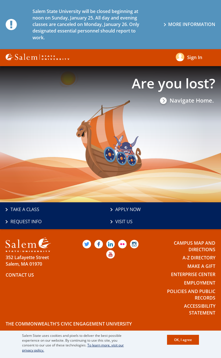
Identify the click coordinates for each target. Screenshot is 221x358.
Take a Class (24, 209)
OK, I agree (183, 339)
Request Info (26, 221)
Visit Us (124, 221)
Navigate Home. (192, 100)
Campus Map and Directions (194, 246)
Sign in (194, 57)
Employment (199, 283)
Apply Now (128, 209)
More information (191, 24)
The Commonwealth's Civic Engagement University (69, 324)
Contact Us (20, 275)
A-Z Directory (199, 258)
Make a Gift (201, 266)
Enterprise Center (193, 274)
